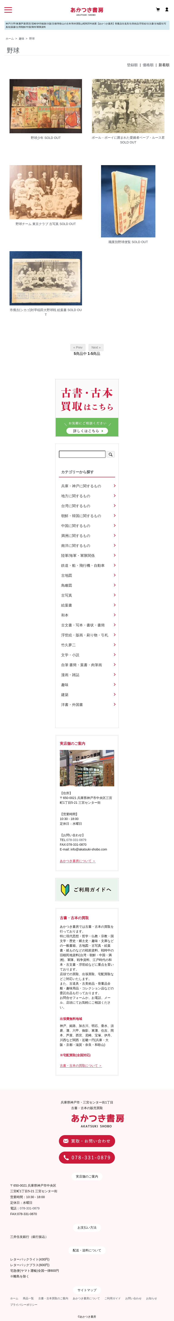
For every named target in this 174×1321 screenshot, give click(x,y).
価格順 (148, 65)
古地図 (66, 575)
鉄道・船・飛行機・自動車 (83, 565)
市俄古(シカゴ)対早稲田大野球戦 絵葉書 (38, 310)
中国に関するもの (75, 526)
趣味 (21, 38)
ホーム (10, 38)
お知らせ (151, 1298)
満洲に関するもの (75, 536)
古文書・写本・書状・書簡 (83, 625)
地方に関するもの (75, 496)
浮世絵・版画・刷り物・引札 (84, 635)
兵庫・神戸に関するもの (81, 486)
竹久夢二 (68, 645)
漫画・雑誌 (70, 675)
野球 (32, 38)
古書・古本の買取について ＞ (81, 1065)
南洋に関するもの (75, 546)
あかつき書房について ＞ (78, 861)
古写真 (66, 595)
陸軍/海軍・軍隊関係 (78, 555)
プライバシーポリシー (23, 1304)
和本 (64, 615)
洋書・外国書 (72, 705)
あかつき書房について (86, 1298)
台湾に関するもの (75, 506)
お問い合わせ (133, 1298)
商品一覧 (28, 1298)
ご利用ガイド (112, 1298)
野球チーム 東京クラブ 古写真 (37, 224)
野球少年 (37, 138)
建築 (64, 695)
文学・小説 (70, 655)
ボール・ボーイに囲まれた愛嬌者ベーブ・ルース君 (128, 137)
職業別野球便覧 (120, 242)
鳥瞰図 (66, 585)
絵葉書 (66, 605)
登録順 (132, 65)
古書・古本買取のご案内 (53, 1298)
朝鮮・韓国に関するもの (81, 516)
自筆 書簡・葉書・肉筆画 (81, 665)
